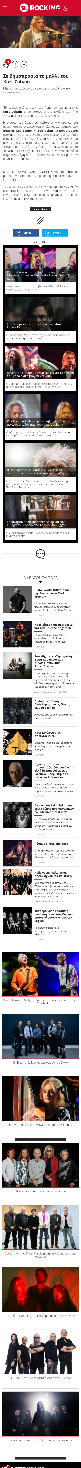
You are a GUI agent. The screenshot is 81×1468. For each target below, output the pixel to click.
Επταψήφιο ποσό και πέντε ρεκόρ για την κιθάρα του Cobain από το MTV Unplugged (36, 523)
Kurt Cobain (40, 209)
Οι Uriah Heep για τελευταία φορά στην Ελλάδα (40, 1378)
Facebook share (15, 64)
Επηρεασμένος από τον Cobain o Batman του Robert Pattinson (38, 325)
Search (65, 8)
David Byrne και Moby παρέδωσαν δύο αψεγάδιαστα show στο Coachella (40, 1001)
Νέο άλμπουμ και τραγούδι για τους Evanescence (40, 1440)
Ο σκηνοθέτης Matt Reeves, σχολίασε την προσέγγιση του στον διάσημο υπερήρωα (38, 336)
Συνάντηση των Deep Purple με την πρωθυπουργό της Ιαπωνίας (40, 1255)
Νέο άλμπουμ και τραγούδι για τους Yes (40, 1191)
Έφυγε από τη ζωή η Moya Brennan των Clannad (40, 1125)
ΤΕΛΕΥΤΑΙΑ (21, 948)
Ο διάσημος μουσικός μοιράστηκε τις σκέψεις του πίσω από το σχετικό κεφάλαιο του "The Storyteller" (39, 385)
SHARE (27, 232)
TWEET (57, 232)
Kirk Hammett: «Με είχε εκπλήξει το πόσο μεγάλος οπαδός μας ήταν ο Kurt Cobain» (36, 422)
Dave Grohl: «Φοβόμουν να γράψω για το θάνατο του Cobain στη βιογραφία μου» (40, 374)
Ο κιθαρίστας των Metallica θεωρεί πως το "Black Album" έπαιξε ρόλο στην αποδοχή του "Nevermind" (39, 434)
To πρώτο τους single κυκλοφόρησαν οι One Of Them (40, 1316)
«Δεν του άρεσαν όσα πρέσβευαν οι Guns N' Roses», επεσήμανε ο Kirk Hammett (37, 288)
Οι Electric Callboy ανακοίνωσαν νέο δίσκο (40, 1062)
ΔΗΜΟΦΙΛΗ (60, 948)
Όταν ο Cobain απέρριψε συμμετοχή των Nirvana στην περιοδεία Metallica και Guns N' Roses (38, 275)
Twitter (24, 64)
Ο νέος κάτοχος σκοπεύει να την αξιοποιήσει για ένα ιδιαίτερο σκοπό (37, 534)
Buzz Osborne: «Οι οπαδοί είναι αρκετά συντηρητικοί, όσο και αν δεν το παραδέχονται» (40, 471)
